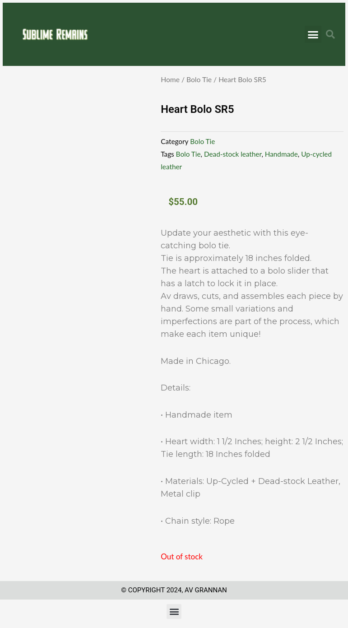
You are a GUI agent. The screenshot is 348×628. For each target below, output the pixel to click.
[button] (313, 34)
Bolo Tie (199, 79)
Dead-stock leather (232, 154)
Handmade (281, 154)
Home (170, 79)
